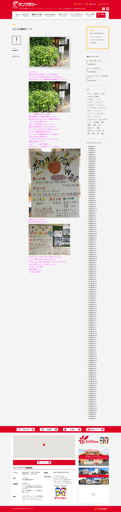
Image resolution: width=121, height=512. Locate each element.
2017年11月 (91, 283)
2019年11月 (91, 233)
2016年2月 (91, 327)
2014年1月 (91, 379)
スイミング (94, 37)
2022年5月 (91, 171)
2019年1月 (91, 254)
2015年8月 (91, 339)
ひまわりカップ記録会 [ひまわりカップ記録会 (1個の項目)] (93, 96)
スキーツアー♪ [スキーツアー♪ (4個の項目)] (102, 108)
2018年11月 (91, 258)
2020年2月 (91, 227)
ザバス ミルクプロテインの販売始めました (98, 76)
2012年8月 (91, 414)
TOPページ (80, 4)
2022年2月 (91, 177)
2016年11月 (91, 308)
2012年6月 (91, 418)
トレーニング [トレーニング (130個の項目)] (98, 110)
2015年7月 (91, 341)
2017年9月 (91, 287)
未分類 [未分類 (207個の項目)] (98, 130)
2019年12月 (91, 231)
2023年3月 (91, 150)
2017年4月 (91, 298)
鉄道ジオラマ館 (37, 15)
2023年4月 (91, 148)
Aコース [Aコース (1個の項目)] (90, 93)
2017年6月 (91, 294)
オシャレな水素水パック (95, 68)
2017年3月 (91, 300)
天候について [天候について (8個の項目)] (91, 128)
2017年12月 (91, 281)
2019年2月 (91, 252)
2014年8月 (91, 364)
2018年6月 (91, 269)
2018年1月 (91, 279)
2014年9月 (91, 362)
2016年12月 (91, 306)
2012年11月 (91, 408)
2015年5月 (91, 346)
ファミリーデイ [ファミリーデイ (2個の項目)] (99, 113)
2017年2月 (91, 302)
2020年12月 (91, 206)
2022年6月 (91, 169)
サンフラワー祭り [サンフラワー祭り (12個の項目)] (92, 108)
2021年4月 (91, 198)
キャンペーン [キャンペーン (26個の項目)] (100, 105)
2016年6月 (91, 319)
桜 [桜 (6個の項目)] (103, 130)
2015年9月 (91, 337)
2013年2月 (91, 402)
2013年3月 (91, 400)
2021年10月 (91, 186)
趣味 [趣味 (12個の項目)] (103, 133)
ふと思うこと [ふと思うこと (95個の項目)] (91, 99)
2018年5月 (91, 271)
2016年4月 (91, 323)
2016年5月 (91, 321)
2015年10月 (91, 335)
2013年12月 (91, 381)
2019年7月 (91, 242)
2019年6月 (91, 244)
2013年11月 (91, 383)
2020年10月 (91, 211)
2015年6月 (91, 343)
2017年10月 (91, 285)
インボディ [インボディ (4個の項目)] (90, 102)
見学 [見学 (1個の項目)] (98, 133)
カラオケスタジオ (49, 15)
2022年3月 (91, 175)
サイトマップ (105, 4)
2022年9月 (91, 163)
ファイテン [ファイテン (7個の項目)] (90, 113)
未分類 (93, 43)
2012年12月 (91, 406)
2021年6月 (91, 194)
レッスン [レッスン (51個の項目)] (90, 122)
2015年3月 (91, 350)
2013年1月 (91, 404)
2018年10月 (91, 260)
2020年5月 (91, 221)
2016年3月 (91, 325)
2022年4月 (91, 173)
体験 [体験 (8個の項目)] (102, 122)
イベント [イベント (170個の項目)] (99, 99)
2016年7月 (91, 316)
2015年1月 (91, 354)
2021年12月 (91, 182)
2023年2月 (91, 152)
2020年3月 (91, 225)
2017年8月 (91, 289)
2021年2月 (91, 202)
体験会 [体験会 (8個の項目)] (89, 125)
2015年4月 (91, 348)
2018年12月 (91, 256)
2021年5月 (91, 196)
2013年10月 (91, 385)
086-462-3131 (60, 478)
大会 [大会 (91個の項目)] (99, 125)
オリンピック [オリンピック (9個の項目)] (99, 102)
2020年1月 (91, 229)
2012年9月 (91, 412)
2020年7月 (91, 217)
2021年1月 (91, 204)
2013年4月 (91, 397)
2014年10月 (91, 360)
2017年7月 (91, 292)
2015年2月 (91, 352)
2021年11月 (91, 184)
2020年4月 (91, 223)
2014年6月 (91, 368)
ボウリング (25, 15)
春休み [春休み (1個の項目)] (98, 128)
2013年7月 (91, 391)
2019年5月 (91, 246)
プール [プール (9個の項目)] (89, 116)
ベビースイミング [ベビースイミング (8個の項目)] (92, 119)
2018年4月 (91, 273)
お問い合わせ (92, 4)
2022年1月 (91, 179)
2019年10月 (91, 235)
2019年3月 (91, 250)
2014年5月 (91, 370)
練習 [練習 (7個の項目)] (93, 133)
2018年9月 (91, 262)
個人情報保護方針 (103, 509)
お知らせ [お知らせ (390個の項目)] (96, 93)
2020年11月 (91, 209)
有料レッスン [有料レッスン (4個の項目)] (91, 130)
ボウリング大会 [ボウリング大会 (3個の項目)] (103, 119)
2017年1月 (91, 304)
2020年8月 (91, 215)
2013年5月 (91, 395)
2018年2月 (91, 277)
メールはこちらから (58, 476)
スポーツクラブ (63, 15)
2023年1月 (91, 155)
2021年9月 (91, 188)
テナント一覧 (89, 15)
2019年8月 (91, 240)
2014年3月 (91, 375)
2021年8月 (91, 190)
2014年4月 (91, 373)
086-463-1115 (62, 483)
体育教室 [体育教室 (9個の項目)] (97, 122)
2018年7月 (91, 267)
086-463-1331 (61, 481)
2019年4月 (91, 248)
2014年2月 (91, 377)
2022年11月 (91, 159)
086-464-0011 (62, 479)
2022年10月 (91, 161)
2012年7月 (91, 416)
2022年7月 (91, 167)
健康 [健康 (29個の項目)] (94, 125)
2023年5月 (91, 146)
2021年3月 (91, 200)
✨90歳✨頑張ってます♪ (95, 60)
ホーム (18, 15)
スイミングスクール (76, 15)
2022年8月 (91, 165)
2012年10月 (91, 410)
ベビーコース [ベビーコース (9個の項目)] (96, 116)
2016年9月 (91, 312)
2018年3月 (91, 275)
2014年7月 (91, 366)
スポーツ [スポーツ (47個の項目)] (90, 110)
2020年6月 (91, 219)
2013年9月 (91, 387)
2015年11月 (91, 333)
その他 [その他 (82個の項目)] (102, 93)
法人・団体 (100, 15)
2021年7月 (91, 192)
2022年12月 (91, 157)
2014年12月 (91, 356)
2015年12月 (91, 331)
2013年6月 (91, 393)
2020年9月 (91, 213)
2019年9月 (91, 238)
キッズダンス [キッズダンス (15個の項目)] (91, 105)
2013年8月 (91, 389)
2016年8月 (91, 314)
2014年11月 (91, 358)
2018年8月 (91, 265)
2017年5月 (91, 296)
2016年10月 (91, 310)
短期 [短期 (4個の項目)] (89, 133)
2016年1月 (91, 329)
